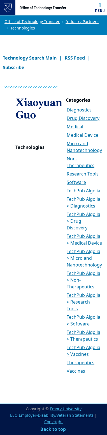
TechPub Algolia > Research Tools (83, 302)
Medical (75, 127)
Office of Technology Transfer (43, 7)
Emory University (66, 409)
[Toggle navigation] (100, 7)
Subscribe (13, 67)
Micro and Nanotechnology (84, 147)
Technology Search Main (30, 58)
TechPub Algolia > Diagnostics (83, 202)
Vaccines (76, 371)
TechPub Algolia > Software (83, 320)
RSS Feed (75, 58)
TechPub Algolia (83, 191)
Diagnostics (79, 110)
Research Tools (83, 174)
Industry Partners (82, 22)
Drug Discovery (83, 118)
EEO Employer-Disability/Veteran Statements (52, 415)
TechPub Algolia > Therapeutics (83, 336)
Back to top (53, 429)
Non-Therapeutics (80, 162)
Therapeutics (80, 362)
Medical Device (82, 135)
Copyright (53, 422)
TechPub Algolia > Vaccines (83, 351)
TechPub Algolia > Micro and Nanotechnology (84, 258)
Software (76, 182)
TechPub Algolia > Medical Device (84, 240)
